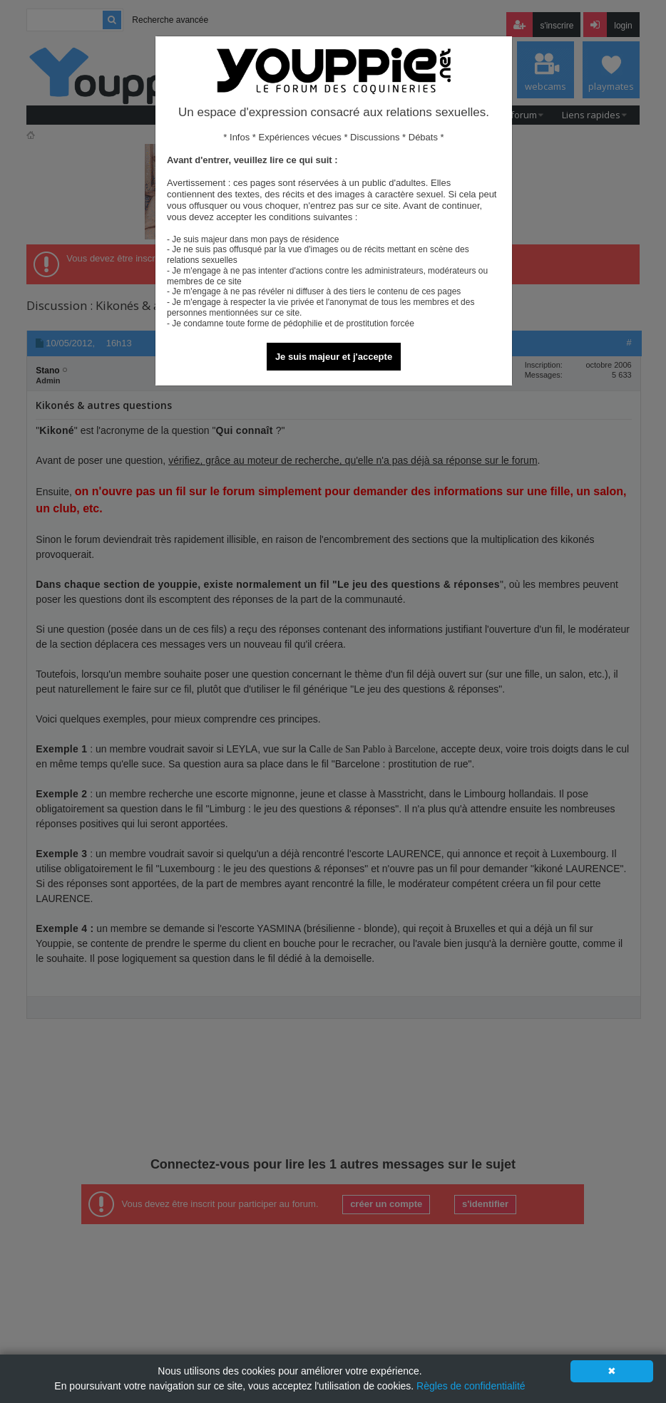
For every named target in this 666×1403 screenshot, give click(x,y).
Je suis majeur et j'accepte (333, 356)
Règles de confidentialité (471, 1386)
